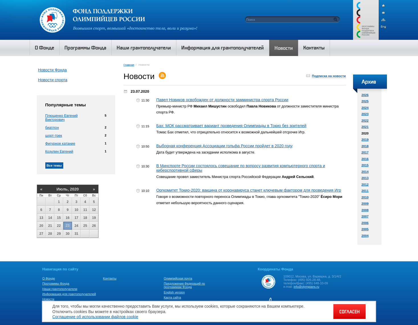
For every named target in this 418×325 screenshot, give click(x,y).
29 (59, 234)
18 (85, 218)
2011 (365, 190)
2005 (365, 229)
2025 (365, 101)
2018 (365, 146)
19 (94, 218)
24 (76, 226)
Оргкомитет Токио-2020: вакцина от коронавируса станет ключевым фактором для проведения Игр (248, 190)
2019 (365, 139)
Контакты (110, 278)
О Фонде (48, 278)
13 (41, 218)
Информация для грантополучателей (69, 294)
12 (94, 210)
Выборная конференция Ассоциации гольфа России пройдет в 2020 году (224, 146)
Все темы (54, 165)
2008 (365, 210)
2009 (365, 203)
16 (68, 218)
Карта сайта (172, 297)
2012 (365, 184)
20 (41, 226)
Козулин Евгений (59, 152)
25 (85, 226)
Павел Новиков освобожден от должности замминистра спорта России (222, 100)
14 (50, 218)
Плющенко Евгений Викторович (61, 118)
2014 (365, 171)
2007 (365, 216)
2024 (365, 107)
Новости (48, 299)
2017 (365, 152)
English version (174, 292)
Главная (129, 64)
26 (94, 226)
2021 (365, 127)
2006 (365, 223)
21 (50, 226)
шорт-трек (53, 136)
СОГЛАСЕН (349, 311)
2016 (365, 159)
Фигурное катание (60, 144)
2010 (365, 197)
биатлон (52, 128)
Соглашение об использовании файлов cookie (95, 316)
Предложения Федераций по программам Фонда (184, 285)
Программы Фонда (55, 283)
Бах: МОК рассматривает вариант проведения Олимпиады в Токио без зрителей (231, 125)
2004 (365, 235)
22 (59, 226)
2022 (365, 120)
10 (76, 210)
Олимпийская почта (178, 278)
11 (85, 210)
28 (50, 234)
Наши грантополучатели (60, 289)
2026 (365, 95)
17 (76, 218)
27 (41, 234)
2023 (365, 114)
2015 (365, 165)
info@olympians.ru (306, 286)
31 (76, 234)
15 (59, 218)
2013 (365, 178)
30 (68, 234)
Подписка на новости (329, 76)
